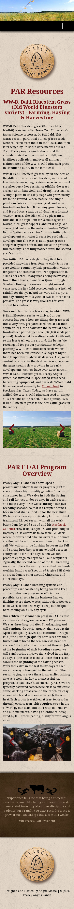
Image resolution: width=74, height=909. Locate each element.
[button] (12, 427)
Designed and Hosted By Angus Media (31, 891)
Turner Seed (50, 386)
